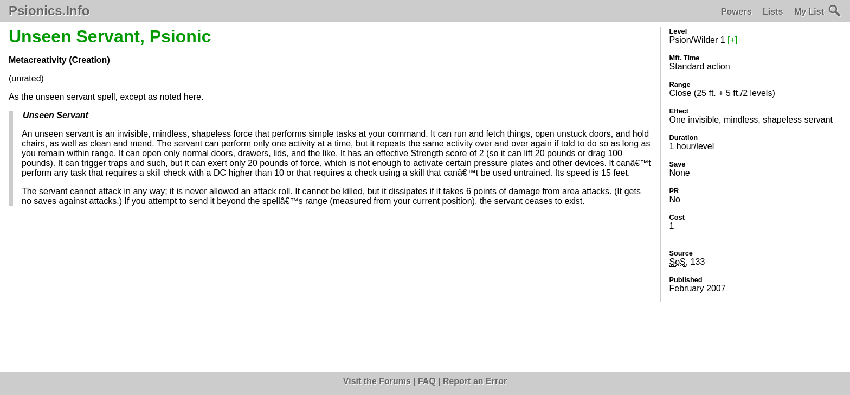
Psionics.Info (49, 10)
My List (809, 11)
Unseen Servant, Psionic (110, 36)
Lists (773, 11)
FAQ (427, 381)
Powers (736, 11)
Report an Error (475, 381)
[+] (732, 39)
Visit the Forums (377, 381)
